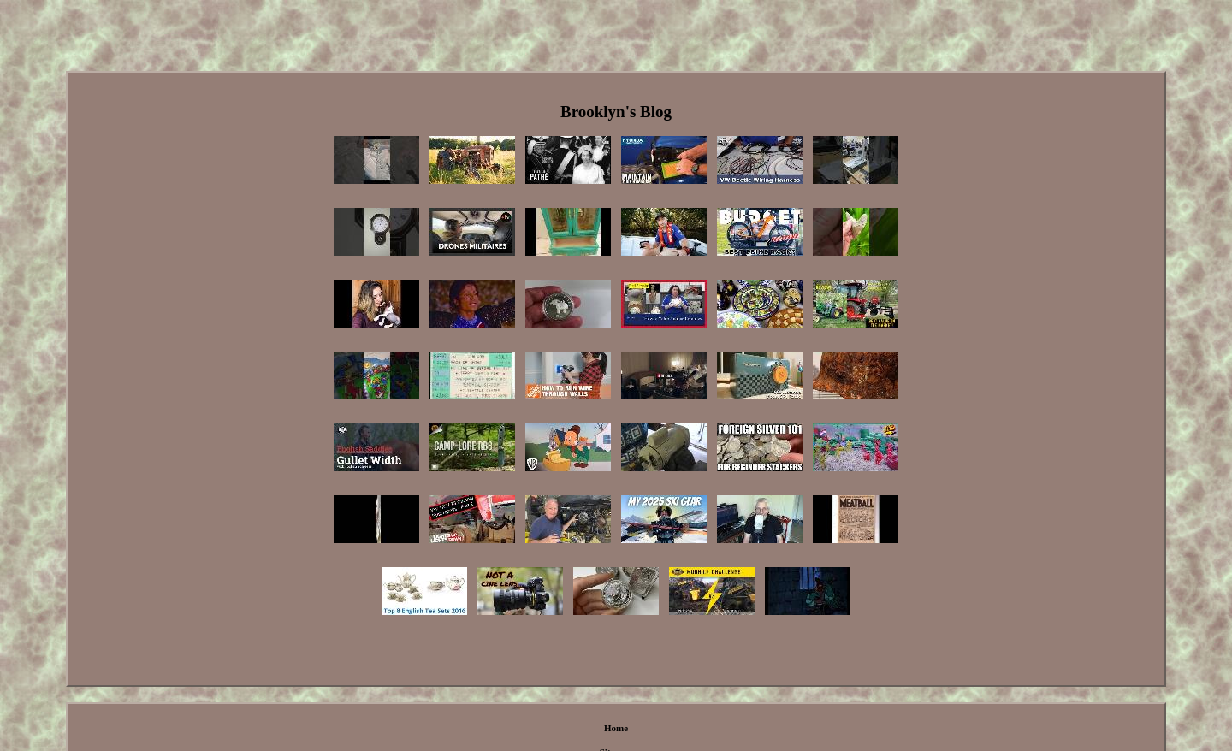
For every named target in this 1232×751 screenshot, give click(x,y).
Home (616, 728)
